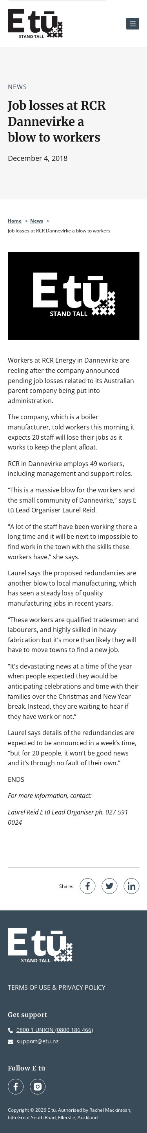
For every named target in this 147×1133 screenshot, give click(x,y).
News (17, 87)
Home (15, 220)
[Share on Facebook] (87, 886)
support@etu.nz (37, 1041)
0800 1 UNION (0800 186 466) (54, 1030)
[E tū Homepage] (35, 23)
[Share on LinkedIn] (131, 886)
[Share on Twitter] (109, 886)
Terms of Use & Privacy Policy (56, 987)
